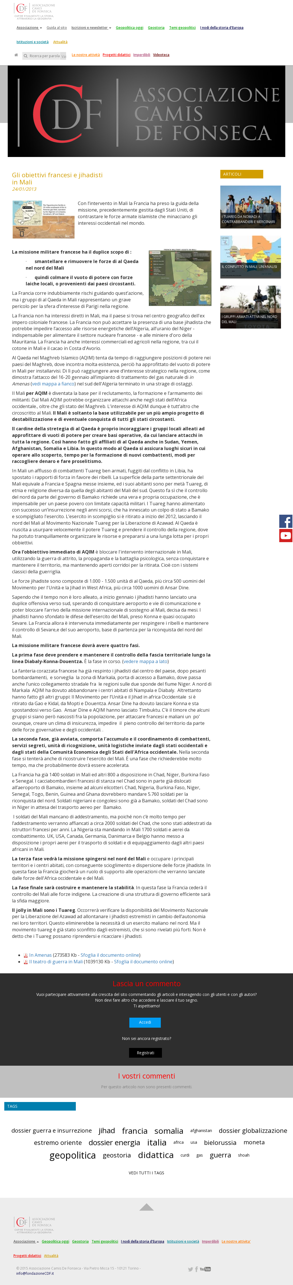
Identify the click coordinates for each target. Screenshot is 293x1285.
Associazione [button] (29, 27)
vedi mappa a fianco (53, 384)
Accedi (145, 1022)
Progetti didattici (116, 54)
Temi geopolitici (182, 27)
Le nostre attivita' (236, 1241)
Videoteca (161, 54)
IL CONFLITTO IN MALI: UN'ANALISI (249, 266)
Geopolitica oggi (129, 27)
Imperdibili (141, 54)
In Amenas (40, 955)
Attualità (60, 41)
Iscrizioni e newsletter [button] (91, 27)
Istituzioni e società (33, 41)
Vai (64, 56)
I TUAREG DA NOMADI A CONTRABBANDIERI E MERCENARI (248, 219)
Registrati (145, 1052)
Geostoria (156, 27)
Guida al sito (57, 27)
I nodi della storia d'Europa (221, 27)
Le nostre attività (86, 54)
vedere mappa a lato (145, 661)
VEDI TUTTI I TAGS (146, 1172)
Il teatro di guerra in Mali (56, 961)
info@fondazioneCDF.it (35, 1273)
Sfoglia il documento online (110, 955)
